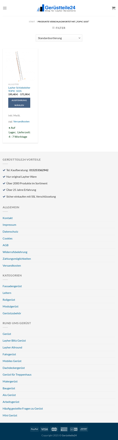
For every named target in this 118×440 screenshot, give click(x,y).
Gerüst (7, 333)
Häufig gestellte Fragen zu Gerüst (23, 408)
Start (32, 21)
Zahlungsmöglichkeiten (17, 258)
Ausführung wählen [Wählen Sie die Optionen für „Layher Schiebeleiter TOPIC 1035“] (19, 102)
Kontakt (8, 218)
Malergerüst (10, 381)
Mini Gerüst (10, 415)
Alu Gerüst (9, 395)
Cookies (7, 238)
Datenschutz (10, 231)
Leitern (7, 292)
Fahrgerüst (9, 354)
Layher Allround (12, 347)
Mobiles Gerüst (12, 361)
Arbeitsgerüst (11, 401)
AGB (5, 245)
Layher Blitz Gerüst (14, 340)
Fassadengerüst (12, 286)
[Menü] (5, 8)
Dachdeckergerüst (14, 367)
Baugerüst (9, 388)
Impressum (9, 224)
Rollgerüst (9, 299)
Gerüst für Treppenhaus (17, 374)
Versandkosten (21, 121)
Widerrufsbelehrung (15, 252)
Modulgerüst (10, 306)
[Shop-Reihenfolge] (59, 38)
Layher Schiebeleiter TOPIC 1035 (19, 89)
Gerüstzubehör (12, 313)
